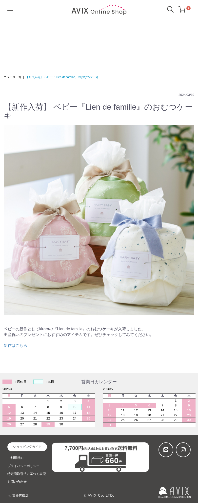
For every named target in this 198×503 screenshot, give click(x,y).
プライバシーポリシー (23, 466)
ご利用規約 (15, 458)
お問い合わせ (17, 482)
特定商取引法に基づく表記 (26, 474)
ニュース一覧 (12, 77)
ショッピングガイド (27, 447)
